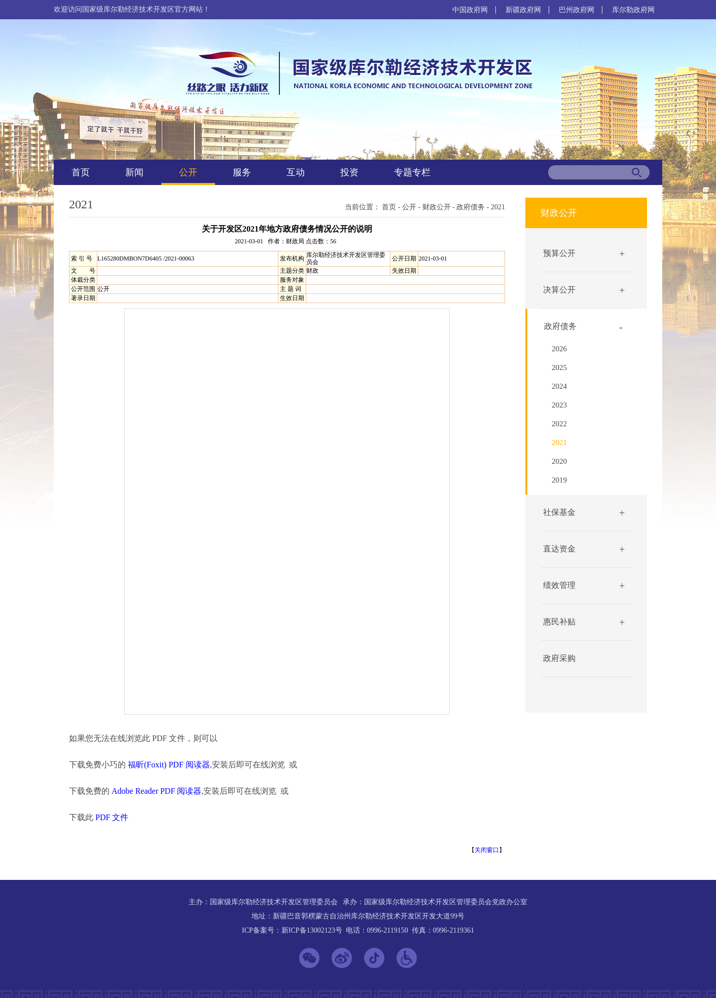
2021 (498, 207)
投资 (349, 172)
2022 (559, 424)
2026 (559, 349)
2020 (559, 461)
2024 (559, 386)
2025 (559, 367)
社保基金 (559, 512)
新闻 (134, 172)
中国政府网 (470, 10)
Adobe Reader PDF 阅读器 (156, 791)
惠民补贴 (559, 621)
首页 (80, 172)
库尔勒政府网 (633, 10)
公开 (188, 172)
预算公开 (559, 253)
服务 (242, 172)
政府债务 (470, 207)
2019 (559, 480)
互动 (296, 172)
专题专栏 (412, 172)
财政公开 (436, 207)
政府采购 (559, 658)
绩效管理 (559, 585)
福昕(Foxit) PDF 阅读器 (169, 764)
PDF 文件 (111, 817)
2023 (559, 405)
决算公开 (559, 289)
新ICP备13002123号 (311, 930)
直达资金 (559, 548)
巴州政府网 (576, 10)
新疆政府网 (523, 10)
